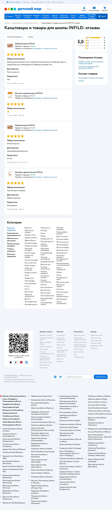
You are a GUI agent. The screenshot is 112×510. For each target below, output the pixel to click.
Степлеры (44, 230)
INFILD (81, 81)
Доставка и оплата (46, 335)
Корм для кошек (96, 338)
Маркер (43, 236)
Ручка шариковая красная (46, 303)
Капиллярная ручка (31, 304)
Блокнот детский (30, 263)
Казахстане (24, 382)
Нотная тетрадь (30, 253)
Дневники (28, 228)
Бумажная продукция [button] (11, 229)
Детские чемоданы (62, 247)
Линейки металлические (46, 281)
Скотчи (27, 286)
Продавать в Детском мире (47, 339)
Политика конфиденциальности (47, 353)
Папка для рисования (60, 228)
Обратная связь (45, 365)
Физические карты (62, 282)
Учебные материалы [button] (11, 250)
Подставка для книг (47, 241)
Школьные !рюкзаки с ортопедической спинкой (62, 258)
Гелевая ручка (29, 278)
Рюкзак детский (61, 253)
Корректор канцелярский (29, 295)
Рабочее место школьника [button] (12, 239)
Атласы (58, 275)
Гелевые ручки (45, 228)
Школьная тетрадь (31, 243)
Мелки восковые (62, 292)
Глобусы (59, 272)
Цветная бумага (61, 299)
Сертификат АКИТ (46, 362)
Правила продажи (46, 347)
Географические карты (61, 278)
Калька (43, 233)
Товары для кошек (97, 335)
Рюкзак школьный (62, 242)
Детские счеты (46, 264)
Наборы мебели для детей (61, 233)
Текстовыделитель (31, 302)
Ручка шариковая (30, 283)
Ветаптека (94, 348)
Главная (7, 23)
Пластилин (60, 289)
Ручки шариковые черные (47, 299)
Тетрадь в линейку (31, 238)
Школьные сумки (62, 250)
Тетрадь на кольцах (31, 246)
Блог (75, 354)
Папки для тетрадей (31, 260)
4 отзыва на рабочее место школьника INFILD (88, 67)
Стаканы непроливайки (61, 302)
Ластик (27, 289)
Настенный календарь (28, 249)
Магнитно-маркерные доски (62, 295)
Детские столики (62, 236)
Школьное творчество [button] (11, 255)
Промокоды (44, 349)
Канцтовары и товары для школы (25, 23)
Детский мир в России (12, 382)
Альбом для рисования (28, 269)
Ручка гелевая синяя (47, 296)
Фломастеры (29, 292)
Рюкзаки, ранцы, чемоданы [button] (13, 245)
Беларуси (32, 382)
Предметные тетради (29, 256)
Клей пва (44, 285)
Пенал (27, 275)
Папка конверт (46, 293)
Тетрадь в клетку (30, 235)
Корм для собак (96, 343)
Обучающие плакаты (60, 285)
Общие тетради (30, 265)
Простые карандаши (44, 272)
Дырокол (28, 299)
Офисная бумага (30, 240)
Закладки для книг (47, 239)
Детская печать (46, 290)
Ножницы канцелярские (45, 258)
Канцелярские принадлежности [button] (13, 234)
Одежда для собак (96, 346)
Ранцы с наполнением (61, 268)
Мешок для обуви (62, 245)
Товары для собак (96, 340)
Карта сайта (43, 368)
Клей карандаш (30, 281)
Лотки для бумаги (46, 287)
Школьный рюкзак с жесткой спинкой (62, 264)
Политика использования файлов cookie (45, 358)
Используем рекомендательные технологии (19, 379)
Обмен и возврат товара (45, 343)
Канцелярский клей (47, 262)
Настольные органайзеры (45, 249)
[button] (102, 16)
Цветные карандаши (44, 245)
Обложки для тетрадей (29, 231)
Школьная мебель (62, 239)
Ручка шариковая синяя (46, 253)
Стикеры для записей (45, 276)
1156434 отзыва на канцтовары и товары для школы (90, 63)
